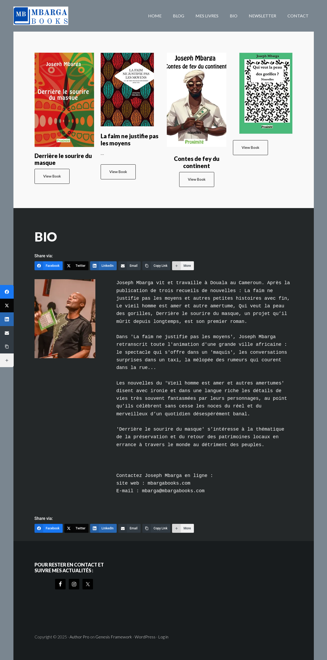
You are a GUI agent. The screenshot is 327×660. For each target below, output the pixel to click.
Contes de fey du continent (196, 162)
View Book (52, 176)
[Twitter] (76, 265)
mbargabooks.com (55, 16)
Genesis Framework (113, 636)
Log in (163, 636)
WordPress (145, 636)
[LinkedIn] (103, 265)
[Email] (129, 265)
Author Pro (79, 636)
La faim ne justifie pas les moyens (129, 139)
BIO (46, 236)
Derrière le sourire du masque (63, 159)
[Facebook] (49, 265)
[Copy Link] (156, 265)
